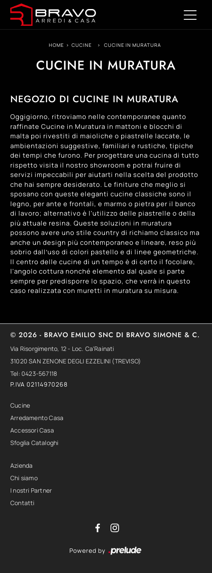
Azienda (21, 465)
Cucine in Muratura (132, 45)
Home (56, 45)
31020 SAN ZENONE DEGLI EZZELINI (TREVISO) (75, 361)
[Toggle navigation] (190, 15)
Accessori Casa (32, 430)
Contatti (22, 503)
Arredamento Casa (36, 418)
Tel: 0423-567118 (33, 373)
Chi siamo (24, 478)
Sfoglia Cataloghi (34, 443)
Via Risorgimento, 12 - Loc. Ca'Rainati (62, 348)
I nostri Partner (31, 490)
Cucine (82, 45)
